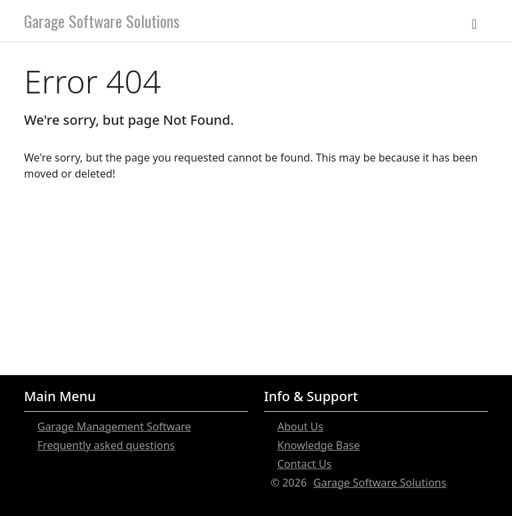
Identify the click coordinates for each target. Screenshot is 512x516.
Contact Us (304, 464)
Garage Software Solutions (101, 21)
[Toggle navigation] (474, 21)
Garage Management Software (114, 426)
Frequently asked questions (106, 445)
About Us (300, 426)
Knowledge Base (318, 445)
